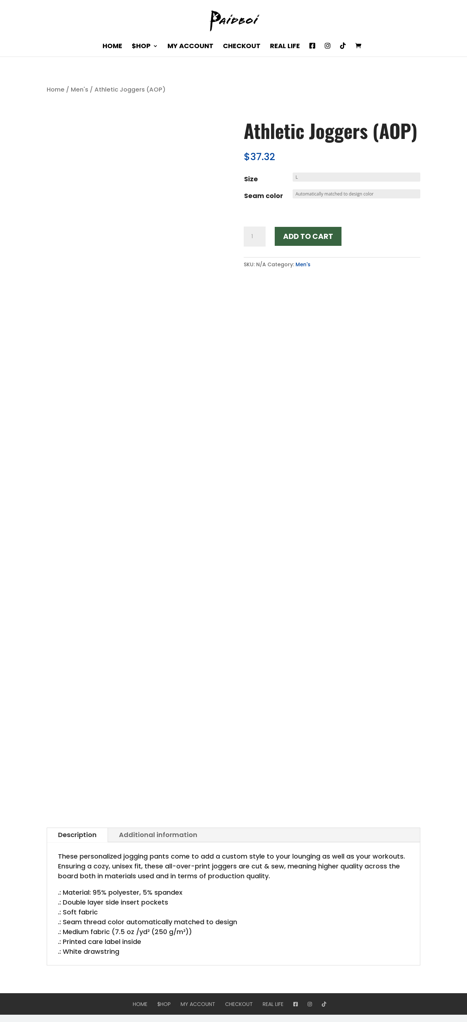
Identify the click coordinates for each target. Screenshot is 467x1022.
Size (251, 178)
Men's (79, 89)
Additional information (158, 834)
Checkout (241, 46)
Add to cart (308, 236)
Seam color (263, 195)
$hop (141, 46)
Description (77, 834)
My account (190, 46)
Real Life (285, 46)
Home (112, 46)
